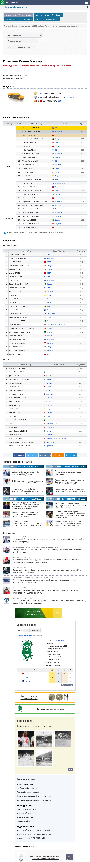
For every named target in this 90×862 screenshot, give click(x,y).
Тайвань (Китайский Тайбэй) (64, 198)
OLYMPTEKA (9, 2)
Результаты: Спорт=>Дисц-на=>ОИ (18, 19)
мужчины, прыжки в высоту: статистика (34, 796)
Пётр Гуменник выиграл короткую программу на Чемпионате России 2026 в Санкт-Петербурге (70, 501)
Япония (57, 172)
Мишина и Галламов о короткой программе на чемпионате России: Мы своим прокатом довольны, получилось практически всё (70, 511)
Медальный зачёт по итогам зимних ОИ (34, 830)
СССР (60, 101)
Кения (57, 190)
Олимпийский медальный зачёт (30, 789)
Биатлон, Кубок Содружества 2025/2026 (66, 463)
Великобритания (60, 183)
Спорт (26, 627)
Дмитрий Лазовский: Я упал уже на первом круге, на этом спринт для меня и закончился (70, 469)
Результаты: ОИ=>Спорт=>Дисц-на (18, 15)
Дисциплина (34, 627)
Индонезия (58, 216)
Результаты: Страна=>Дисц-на (47, 19)
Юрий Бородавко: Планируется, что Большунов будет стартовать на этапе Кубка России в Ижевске (27, 511)
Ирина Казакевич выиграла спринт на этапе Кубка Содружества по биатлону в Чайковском (70, 487)
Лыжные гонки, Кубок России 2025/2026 (23, 495)
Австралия (69, 97)
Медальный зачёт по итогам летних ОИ (34, 826)
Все (70, 766)
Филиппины (59, 187)
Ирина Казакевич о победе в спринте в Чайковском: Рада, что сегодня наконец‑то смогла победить (70, 478)
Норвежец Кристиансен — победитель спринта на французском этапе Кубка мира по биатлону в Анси (27, 469)
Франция (58, 165)
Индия (57, 176)
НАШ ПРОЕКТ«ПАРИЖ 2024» (34, 609)
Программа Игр (23, 817)
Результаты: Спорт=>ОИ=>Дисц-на (48, 15)
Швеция (57, 139)
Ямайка (57, 179)
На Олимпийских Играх (27, 785)
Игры (20, 627)
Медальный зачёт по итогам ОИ (31, 834)
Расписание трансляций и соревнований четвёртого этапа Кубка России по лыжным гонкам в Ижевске (27, 520)
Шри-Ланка (58, 202)
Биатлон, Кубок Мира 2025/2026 (24, 463)
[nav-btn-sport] (86, 2)
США (64, 93)
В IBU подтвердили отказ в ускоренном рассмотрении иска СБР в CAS (27, 478)
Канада (57, 142)
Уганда (57, 168)
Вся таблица (67, 681)
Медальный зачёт (24, 809)
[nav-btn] (87, 7)
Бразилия (58, 205)
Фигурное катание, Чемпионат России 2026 (66, 495)
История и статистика (26, 806)
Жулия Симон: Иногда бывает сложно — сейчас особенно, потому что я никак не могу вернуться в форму (27, 487)
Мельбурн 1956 (24, 632)
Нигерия (57, 157)
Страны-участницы (25, 813)
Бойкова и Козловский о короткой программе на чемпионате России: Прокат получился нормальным (68, 520)
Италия (57, 209)
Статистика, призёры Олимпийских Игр (34, 792)
